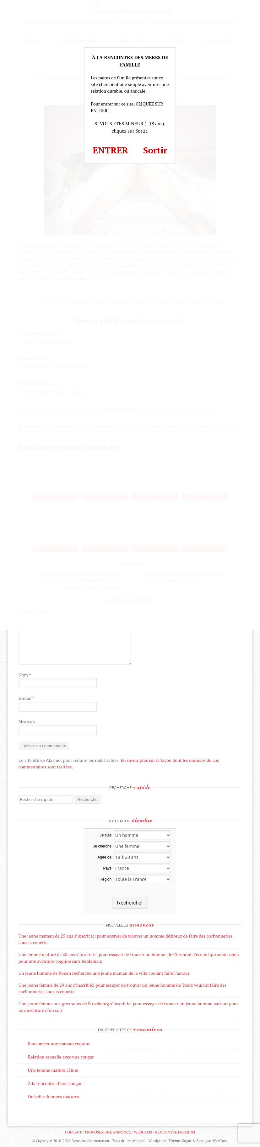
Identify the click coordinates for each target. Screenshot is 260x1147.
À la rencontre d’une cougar (55, 1083)
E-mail (27, 698)
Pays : (108, 868)
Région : (107, 879)
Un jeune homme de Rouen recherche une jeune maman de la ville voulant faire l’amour (104, 973)
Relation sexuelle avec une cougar (61, 1057)
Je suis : (107, 835)
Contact (73, 1132)
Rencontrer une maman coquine (59, 1044)
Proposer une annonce (108, 1132)
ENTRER (110, 150)
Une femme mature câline (53, 1070)
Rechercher (130, 902)
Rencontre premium (175, 1132)
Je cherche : (103, 846)
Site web (27, 722)
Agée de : (105, 857)
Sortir (155, 150)
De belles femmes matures (53, 1096)
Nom (25, 675)
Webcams (143, 1132)
